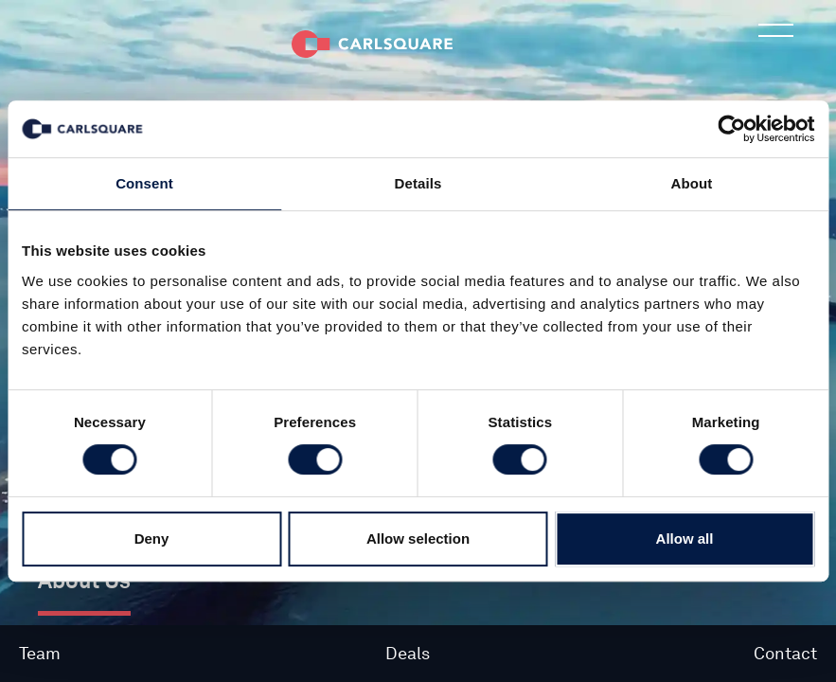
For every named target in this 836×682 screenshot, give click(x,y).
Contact (785, 653)
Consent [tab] (144, 183)
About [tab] (692, 183)
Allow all (685, 538)
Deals (407, 653)
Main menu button (777, 42)
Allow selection (418, 538)
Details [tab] (418, 183)
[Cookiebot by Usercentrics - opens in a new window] (731, 129)
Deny (151, 538)
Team (40, 653)
